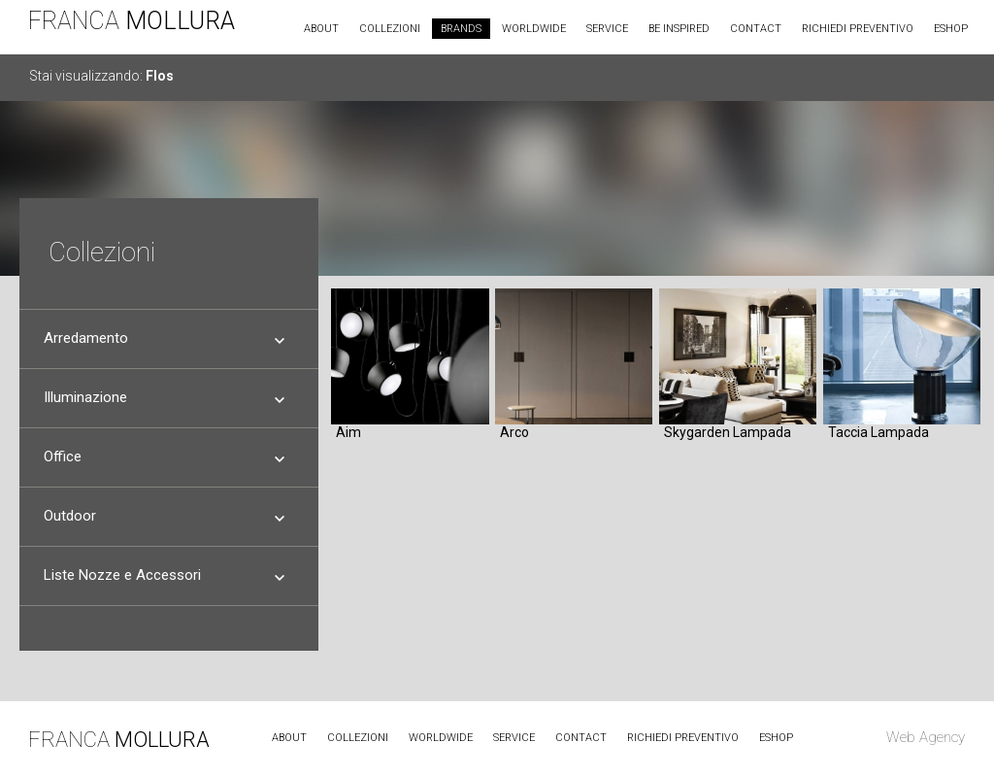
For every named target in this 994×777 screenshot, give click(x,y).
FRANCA (131, 21)
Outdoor (70, 512)
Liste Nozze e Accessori (122, 571)
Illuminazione (85, 393)
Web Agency (925, 737)
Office (63, 452)
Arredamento (86, 334)
